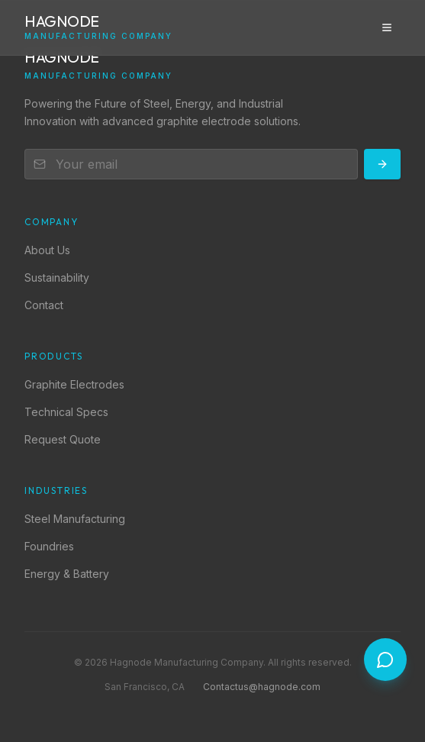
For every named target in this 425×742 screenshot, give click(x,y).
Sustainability (56, 277)
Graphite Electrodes (74, 384)
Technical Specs (66, 411)
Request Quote (62, 439)
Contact (43, 304)
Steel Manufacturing (74, 518)
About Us (47, 250)
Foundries (49, 546)
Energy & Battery (66, 573)
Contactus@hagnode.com (261, 686)
